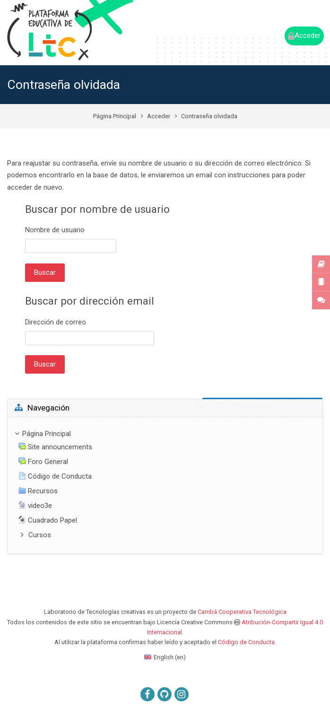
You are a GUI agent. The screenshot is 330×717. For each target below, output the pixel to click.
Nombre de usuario (55, 230)
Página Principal (114, 116)
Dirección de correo (55, 322)
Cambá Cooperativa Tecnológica (242, 611)
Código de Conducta (246, 642)
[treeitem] (165, 485)
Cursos (39, 535)
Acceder (158, 116)
